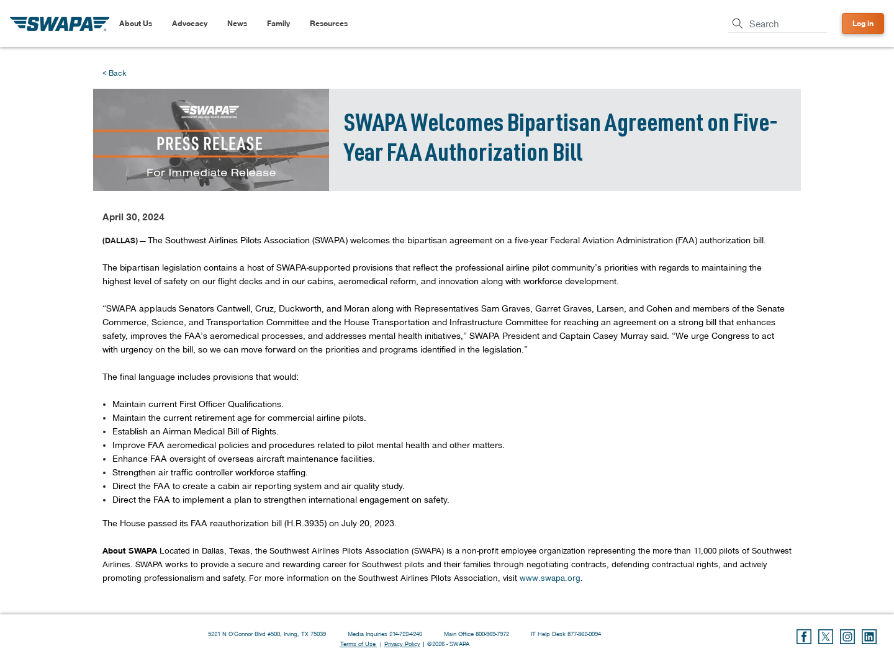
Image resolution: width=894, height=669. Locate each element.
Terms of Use (358, 643)
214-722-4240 (406, 633)
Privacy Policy (402, 643)
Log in (863, 23)
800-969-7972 (493, 633)
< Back (114, 73)
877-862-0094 (584, 633)
